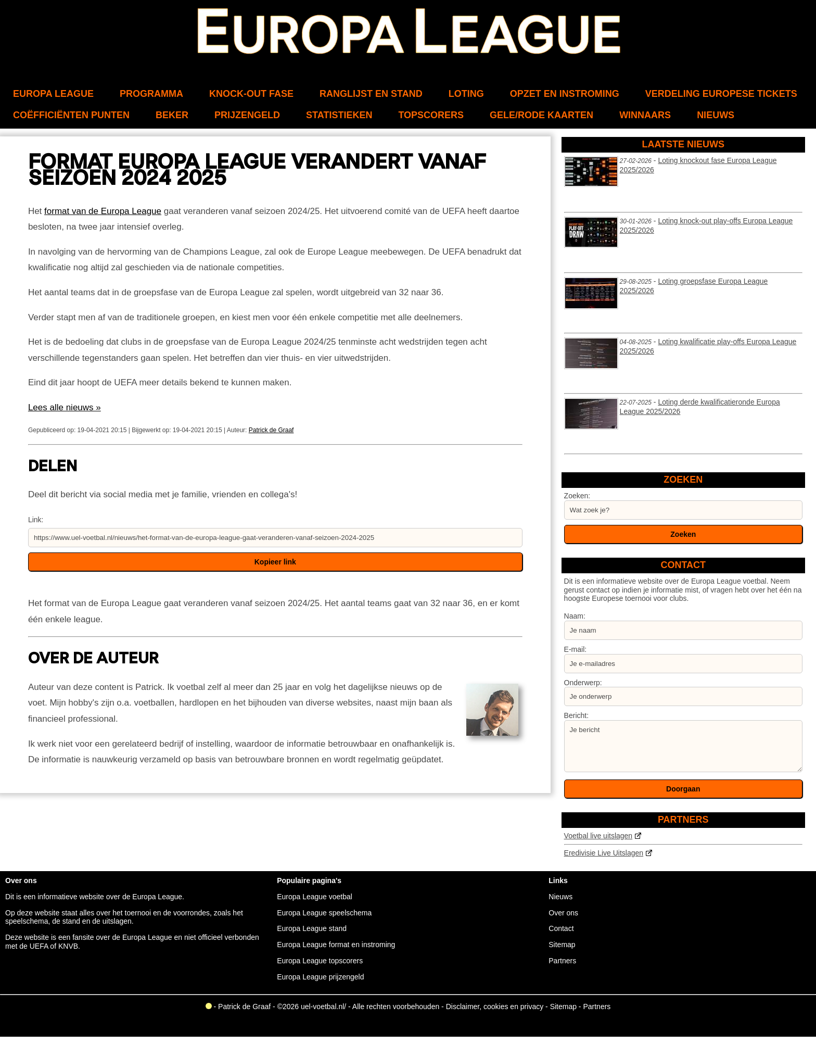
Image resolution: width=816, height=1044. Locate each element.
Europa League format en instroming (336, 944)
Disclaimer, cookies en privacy (495, 1006)
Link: (36, 519)
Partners (562, 961)
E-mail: (575, 649)
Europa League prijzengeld (320, 977)
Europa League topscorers (320, 961)
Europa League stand (312, 928)
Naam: (574, 616)
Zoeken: (577, 496)
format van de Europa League (102, 211)
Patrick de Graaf (271, 430)
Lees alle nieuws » (64, 407)
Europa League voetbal (314, 896)
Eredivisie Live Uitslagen (604, 853)
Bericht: (576, 715)
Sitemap (562, 944)
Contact (561, 928)
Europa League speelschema (324, 913)
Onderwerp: (583, 682)
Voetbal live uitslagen (598, 836)
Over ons (563, 913)
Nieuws (560, 896)
